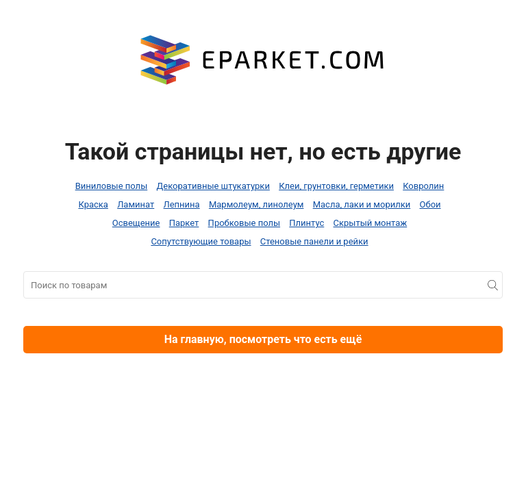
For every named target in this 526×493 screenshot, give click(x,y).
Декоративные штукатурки (212, 186)
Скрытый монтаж (371, 223)
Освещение (136, 223)
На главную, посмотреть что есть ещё (263, 339)
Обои (430, 204)
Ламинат (135, 204)
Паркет (184, 223)
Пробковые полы (244, 223)
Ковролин (423, 186)
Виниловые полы (111, 186)
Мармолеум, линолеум (256, 204)
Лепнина (182, 204)
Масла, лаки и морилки (362, 204)
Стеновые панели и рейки (314, 241)
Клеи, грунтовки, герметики (336, 186)
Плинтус (306, 223)
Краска (93, 204)
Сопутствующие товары (201, 241)
